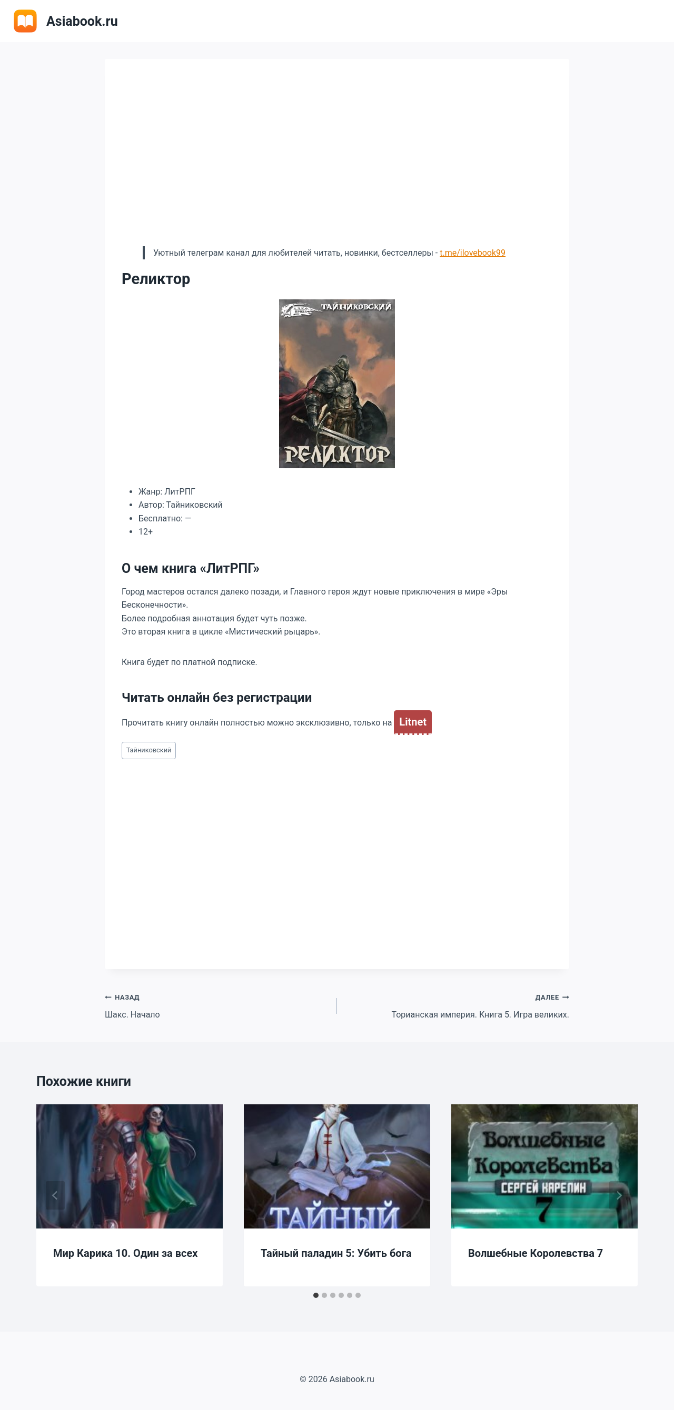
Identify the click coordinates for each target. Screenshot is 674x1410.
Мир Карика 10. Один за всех (125, 1253)
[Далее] (618, 1195)
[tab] (316, 1295)
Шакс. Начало (217, 1005)
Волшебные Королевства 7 (535, 1253)
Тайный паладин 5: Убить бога (336, 1253)
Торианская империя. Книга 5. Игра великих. (457, 1005)
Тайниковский (149, 750)
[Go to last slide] (55, 1195)
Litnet (413, 722)
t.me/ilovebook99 (473, 253)
